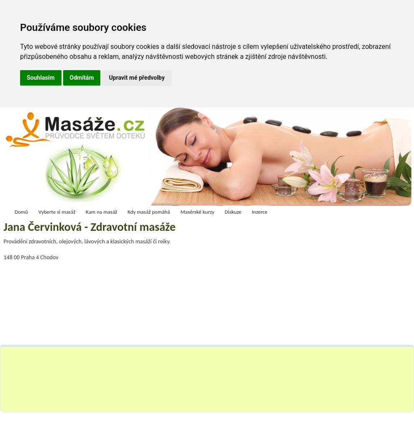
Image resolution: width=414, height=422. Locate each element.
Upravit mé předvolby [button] (136, 77)
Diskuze (233, 212)
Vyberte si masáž (57, 212)
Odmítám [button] (82, 77)
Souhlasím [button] (41, 77)
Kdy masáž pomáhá (149, 212)
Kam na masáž (101, 212)
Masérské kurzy (197, 212)
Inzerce (260, 212)
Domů (21, 212)
